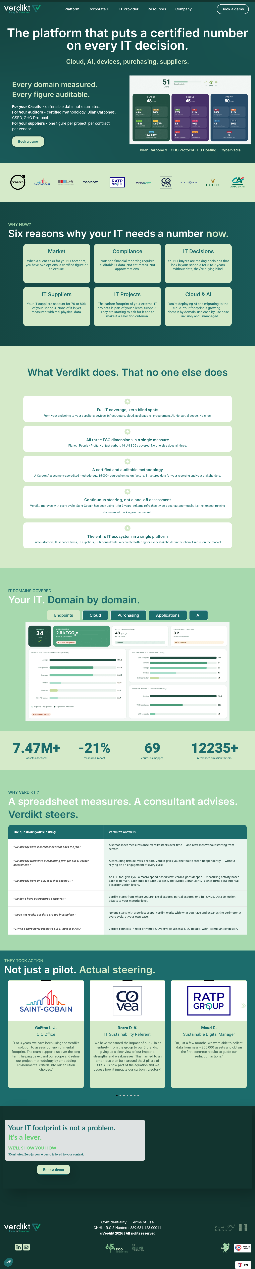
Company (183, 9)
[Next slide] (243, 1006)
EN (243, 1265)
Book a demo (28, 141)
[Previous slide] (11, 1006)
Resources (157, 9)
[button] (117, 1095)
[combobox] (243, 1265)
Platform (72, 9)
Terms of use (142, 1222)
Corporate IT (99, 9)
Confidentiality (114, 1222)
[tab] (63, 615)
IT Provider (128, 9)
